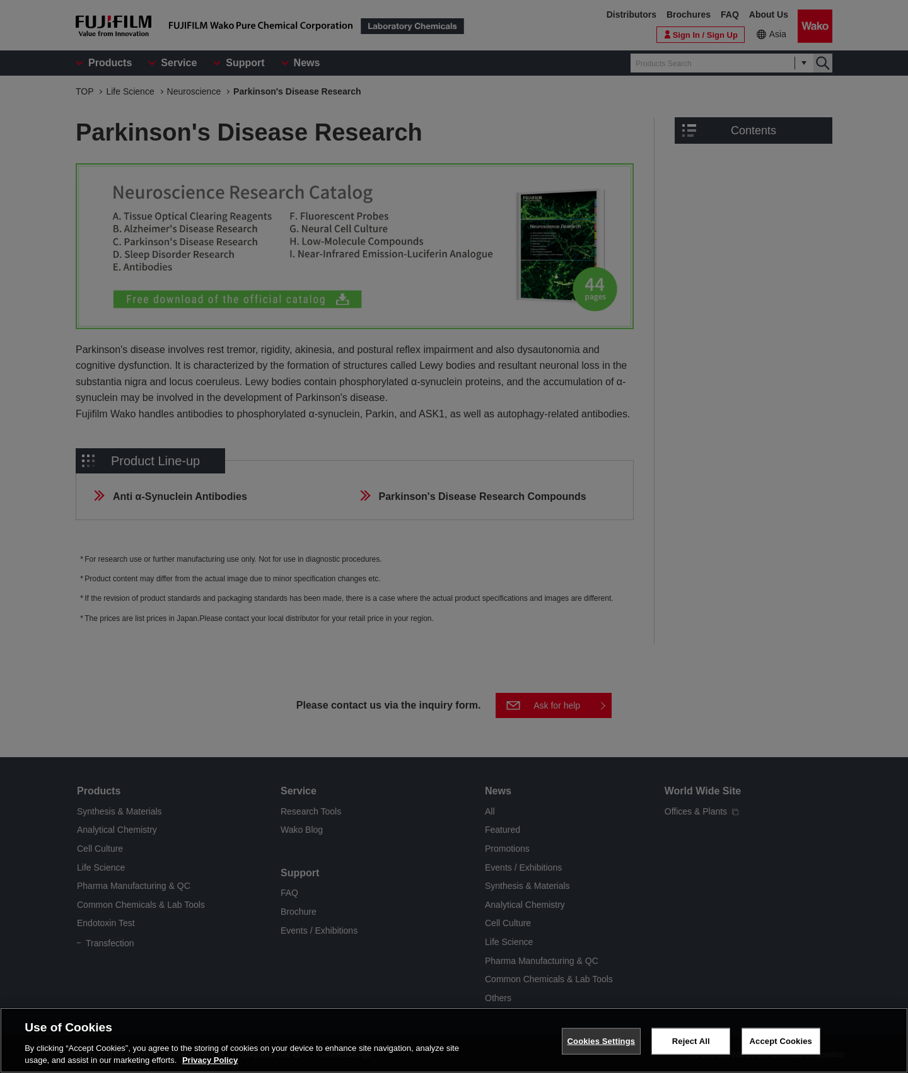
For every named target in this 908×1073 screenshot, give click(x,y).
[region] (454, 1040)
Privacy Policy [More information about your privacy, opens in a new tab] (210, 1060)
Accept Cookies (781, 1041)
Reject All (691, 1041)
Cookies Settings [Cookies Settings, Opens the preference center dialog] (602, 1041)
